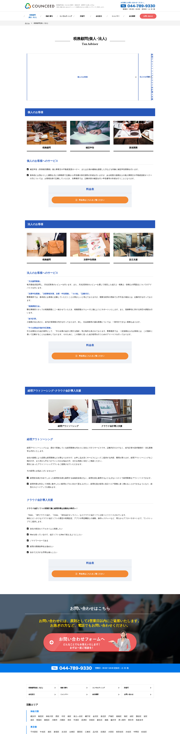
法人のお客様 (90, 58)
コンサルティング (65, 16)
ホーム (27, 23)
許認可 (82, 16)
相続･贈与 (49, 16)
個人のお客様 (48, 58)
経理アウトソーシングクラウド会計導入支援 (132, 58)
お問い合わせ (148, 16)
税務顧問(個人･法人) (33, 16)
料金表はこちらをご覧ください (90, 162)
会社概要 (132, 16)
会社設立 (99, 16)
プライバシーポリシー (70, 711)
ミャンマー (115, 16)
